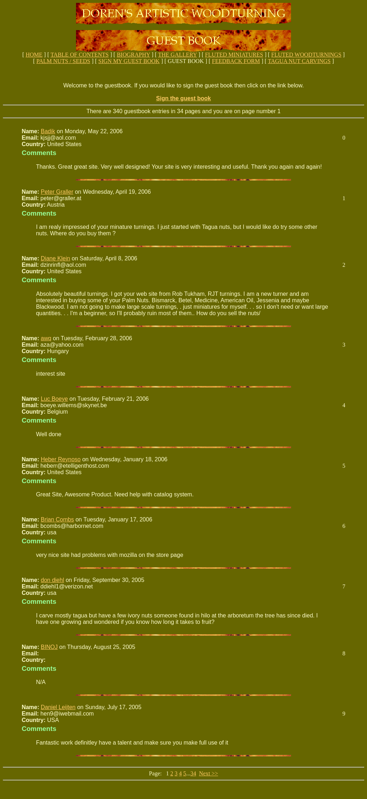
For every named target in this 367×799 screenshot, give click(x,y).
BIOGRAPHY (133, 55)
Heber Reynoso (61, 459)
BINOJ (49, 647)
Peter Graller (57, 192)
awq (46, 338)
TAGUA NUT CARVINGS (299, 61)
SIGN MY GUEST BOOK (128, 61)
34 (193, 773)
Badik (48, 131)
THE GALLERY (177, 55)
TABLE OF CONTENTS (80, 55)
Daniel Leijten (58, 707)
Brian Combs (57, 519)
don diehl (52, 580)
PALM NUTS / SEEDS (63, 61)
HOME (33, 55)
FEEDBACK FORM (236, 61)
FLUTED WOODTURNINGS (306, 55)
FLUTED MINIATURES (234, 55)
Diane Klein (55, 258)
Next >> (208, 773)
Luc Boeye (54, 399)
